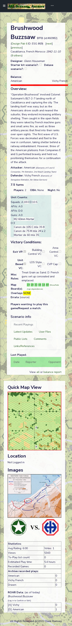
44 (39, 285)
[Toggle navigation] (51, 6)
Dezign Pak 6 (19, 43)
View (32, 372)
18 (32, 285)
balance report (52, 372)
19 (28, 285)
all (38, 372)
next (49, 43)
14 (43, 285)
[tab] (23, 324)
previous (17, 47)
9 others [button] (17, 55)
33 (35, 285)
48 (47, 285)
